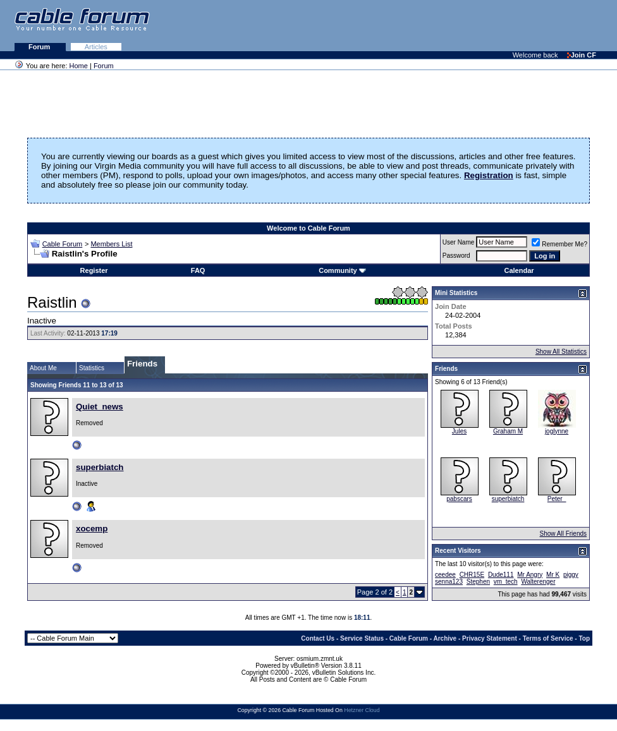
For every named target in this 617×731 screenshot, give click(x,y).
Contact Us (317, 638)
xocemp (91, 528)
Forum (40, 47)
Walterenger (538, 581)
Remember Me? (559, 244)
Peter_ (556, 498)
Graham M (508, 431)
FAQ (198, 270)
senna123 (449, 581)
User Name (459, 242)
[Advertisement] (463, 25)
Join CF (581, 55)
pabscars (459, 498)
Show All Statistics (561, 351)
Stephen (478, 581)
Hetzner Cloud (361, 710)
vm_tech (506, 581)
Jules (459, 431)
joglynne (556, 431)
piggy (570, 574)
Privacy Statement (489, 638)
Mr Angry (529, 574)
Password (456, 255)
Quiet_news (99, 406)
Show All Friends (563, 533)
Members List (111, 244)
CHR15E (472, 574)
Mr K (552, 574)
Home (79, 65)
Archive (445, 638)
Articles (96, 47)
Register (94, 270)
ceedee (445, 574)
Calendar (519, 270)
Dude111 (501, 574)
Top (584, 638)
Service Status (362, 638)
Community (342, 270)
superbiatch (100, 467)
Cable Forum (62, 244)
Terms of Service (548, 638)
